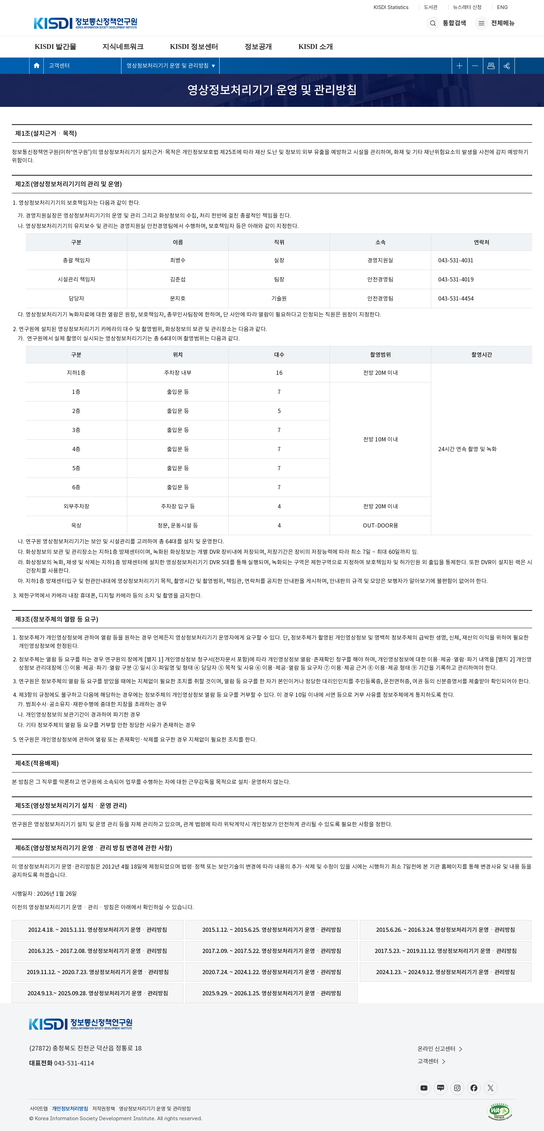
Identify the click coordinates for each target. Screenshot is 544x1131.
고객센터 (59, 65)
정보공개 (258, 46)
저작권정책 (103, 1109)
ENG (502, 7)
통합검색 (446, 23)
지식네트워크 (123, 46)
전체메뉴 (495, 23)
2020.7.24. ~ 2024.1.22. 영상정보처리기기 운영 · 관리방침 (271, 972)
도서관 (430, 7)
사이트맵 (39, 1109)
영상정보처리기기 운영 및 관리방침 (168, 65)
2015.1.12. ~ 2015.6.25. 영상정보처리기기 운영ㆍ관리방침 (271, 929)
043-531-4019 (456, 279)
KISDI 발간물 (55, 46)
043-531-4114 (74, 1063)
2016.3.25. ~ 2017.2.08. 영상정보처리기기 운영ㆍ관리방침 (97, 950)
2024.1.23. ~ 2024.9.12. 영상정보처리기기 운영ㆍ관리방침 (445, 972)
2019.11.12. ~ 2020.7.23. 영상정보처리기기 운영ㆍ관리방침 (98, 972)
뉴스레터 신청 (467, 7)
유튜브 (424, 1088)
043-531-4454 (456, 298)
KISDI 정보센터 (194, 46)
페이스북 (474, 1088)
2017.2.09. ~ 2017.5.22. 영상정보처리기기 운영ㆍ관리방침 (271, 950)
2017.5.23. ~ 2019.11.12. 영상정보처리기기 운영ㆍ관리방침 (446, 950)
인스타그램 (457, 1088)
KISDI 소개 (315, 46)
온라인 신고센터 (441, 1049)
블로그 (441, 1088)
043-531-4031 (456, 260)
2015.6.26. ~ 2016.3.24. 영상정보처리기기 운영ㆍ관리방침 (445, 929)
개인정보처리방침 (70, 1109)
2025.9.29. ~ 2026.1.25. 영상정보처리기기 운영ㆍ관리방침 (271, 993)
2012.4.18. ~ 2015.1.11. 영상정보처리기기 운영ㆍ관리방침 (97, 929)
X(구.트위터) (491, 1088)
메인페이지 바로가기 (37, 65)
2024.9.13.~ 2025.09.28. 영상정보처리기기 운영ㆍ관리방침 (97, 993)
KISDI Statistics (391, 7)
